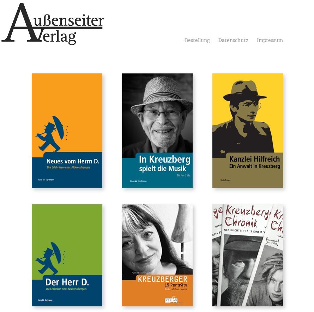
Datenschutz (233, 40)
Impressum (270, 40)
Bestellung (197, 40)
